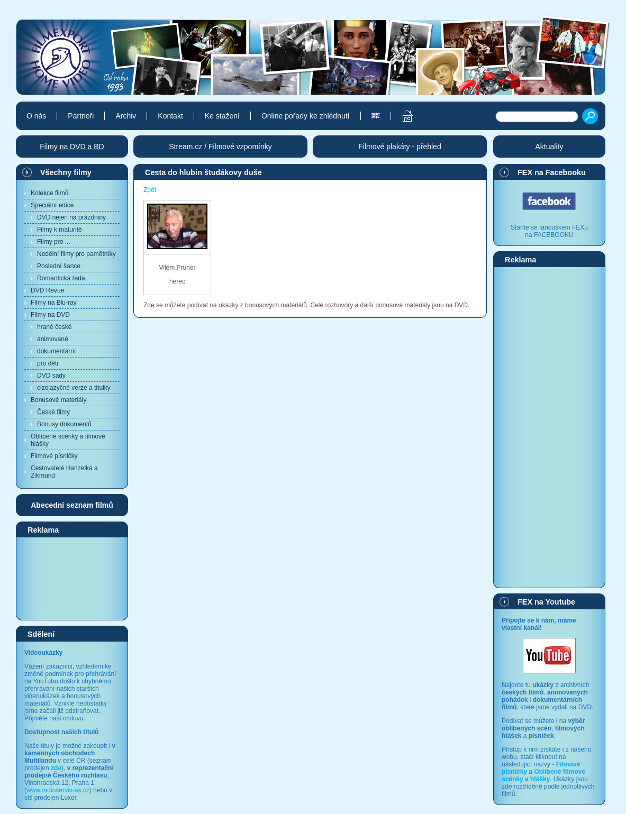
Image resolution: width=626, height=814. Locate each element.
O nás (36, 116)
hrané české (54, 327)
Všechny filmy (66, 172)
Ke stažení (222, 116)
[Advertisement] (72, 578)
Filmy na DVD (50, 314)
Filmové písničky (54, 456)
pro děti (47, 363)
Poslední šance (58, 266)
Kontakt (170, 116)
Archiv (125, 116)
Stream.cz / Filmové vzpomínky (220, 146)
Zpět (149, 190)
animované (52, 339)
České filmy (53, 412)
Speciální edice (52, 205)
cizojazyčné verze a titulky (74, 387)
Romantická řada (61, 278)
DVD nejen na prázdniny (71, 217)
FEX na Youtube (546, 602)
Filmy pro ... (53, 241)
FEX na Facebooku (552, 172)
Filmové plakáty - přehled (399, 146)
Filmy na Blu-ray (54, 302)
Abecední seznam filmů (72, 505)
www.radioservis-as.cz (57, 790)
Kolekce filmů (49, 193)
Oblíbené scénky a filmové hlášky (68, 440)
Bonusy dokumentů (64, 424)
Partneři (81, 116)
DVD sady (51, 375)
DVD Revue (47, 290)
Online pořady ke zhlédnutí (305, 116)
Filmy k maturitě (59, 229)
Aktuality (550, 146)
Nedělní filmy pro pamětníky (76, 254)
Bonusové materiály (58, 400)
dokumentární (56, 351)
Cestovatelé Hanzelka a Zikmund (64, 471)
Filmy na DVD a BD (72, 146)
